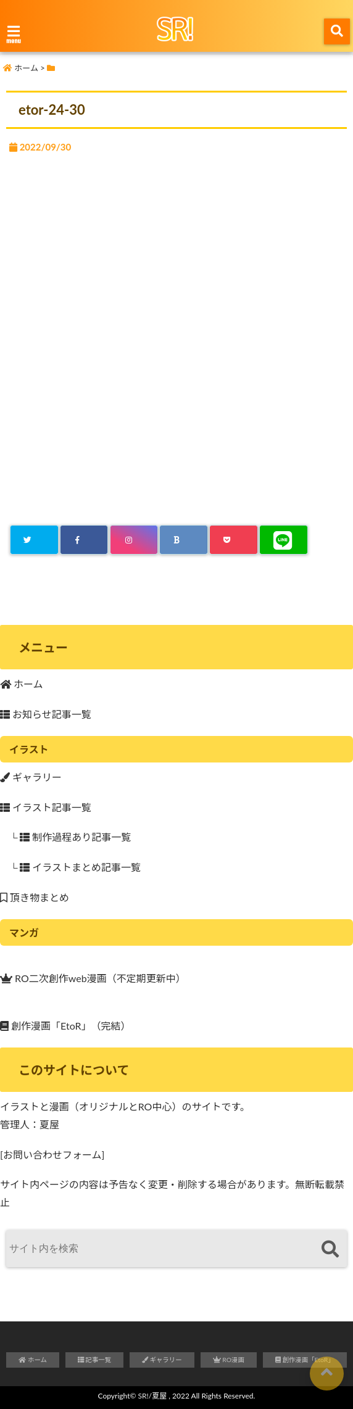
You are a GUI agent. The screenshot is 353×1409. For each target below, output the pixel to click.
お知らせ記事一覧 (45, 714)
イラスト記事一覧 (45, 807)
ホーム (21, 684)
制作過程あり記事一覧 (75, 837)
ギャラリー (31, 777)
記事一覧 (94, 1359)
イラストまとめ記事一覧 (80, 867)
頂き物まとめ (34, 897)
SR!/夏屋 (152, 1395)
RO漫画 (228, 1359)
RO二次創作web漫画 (53, 976)
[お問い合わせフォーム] (52, 1154)
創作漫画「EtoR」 (45, 1024)
